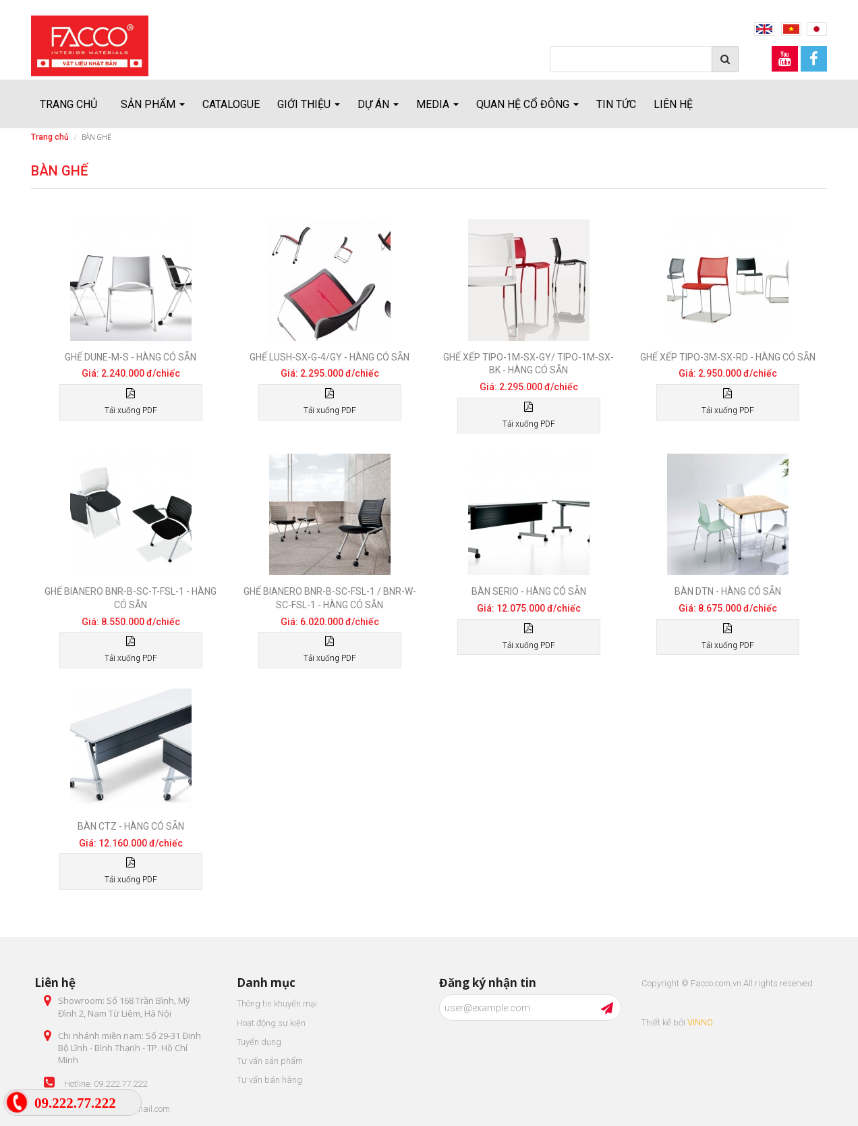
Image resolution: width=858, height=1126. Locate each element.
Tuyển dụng (259, 1042)
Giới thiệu (308, 104)
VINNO (700, 1022)
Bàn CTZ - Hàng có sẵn (131, 826)
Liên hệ (673, 104)
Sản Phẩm (153, 104)
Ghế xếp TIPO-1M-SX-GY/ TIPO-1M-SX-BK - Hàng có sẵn (528, 364)
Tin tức (616, 104)
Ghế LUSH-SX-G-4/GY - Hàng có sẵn (329, 357)
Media (437, 104)
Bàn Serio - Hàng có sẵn (528, 591)
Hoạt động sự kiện (271, 1023)
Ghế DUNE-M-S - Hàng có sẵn (130, 357)
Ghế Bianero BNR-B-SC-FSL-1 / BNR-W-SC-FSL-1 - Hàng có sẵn (330, 598)
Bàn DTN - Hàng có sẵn (728, 591)
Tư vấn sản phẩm (270, 1061)
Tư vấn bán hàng (269, 1080)
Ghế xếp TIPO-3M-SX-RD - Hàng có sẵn (728, 357)
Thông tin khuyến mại (277, 1003)
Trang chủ (68, 104)
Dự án (378, 104)
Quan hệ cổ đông (527, 104)
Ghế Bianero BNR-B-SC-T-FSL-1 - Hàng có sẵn (131, 598)
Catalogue (231, 104)
